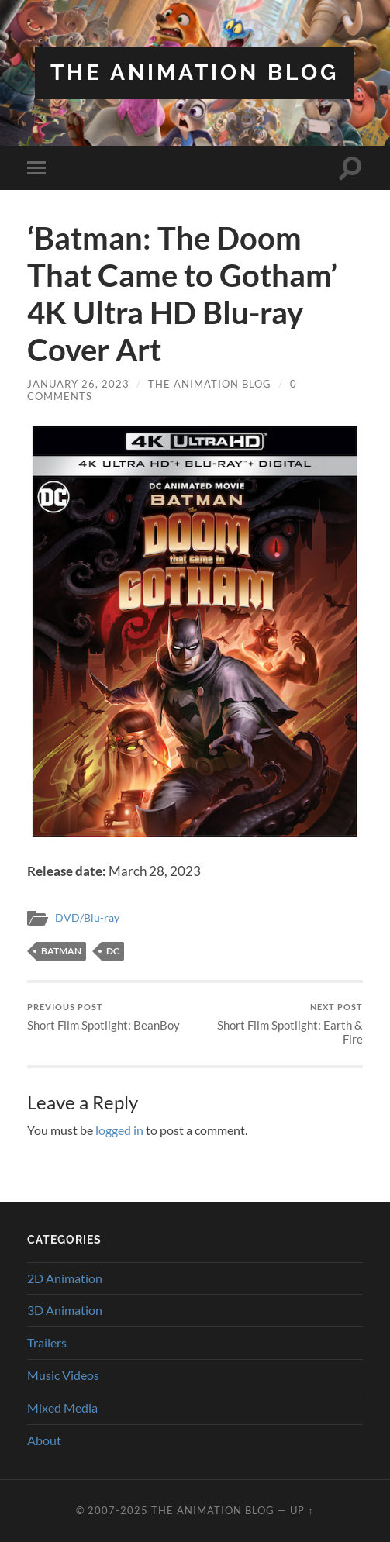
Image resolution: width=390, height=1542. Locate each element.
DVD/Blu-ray (87, 918)
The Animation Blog (194, 72)
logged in (119, 1130)
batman (61, 951)
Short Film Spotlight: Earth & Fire (280, 1024)
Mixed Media (62, 1407)
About (44, 1440)
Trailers (47, 1342)
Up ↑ (301, 1510)
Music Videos (63, 1375)
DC (112, 951)
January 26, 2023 (78, 384)
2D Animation (64, 1278)
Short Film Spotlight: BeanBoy (103, 1017)
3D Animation (64, 1309)
